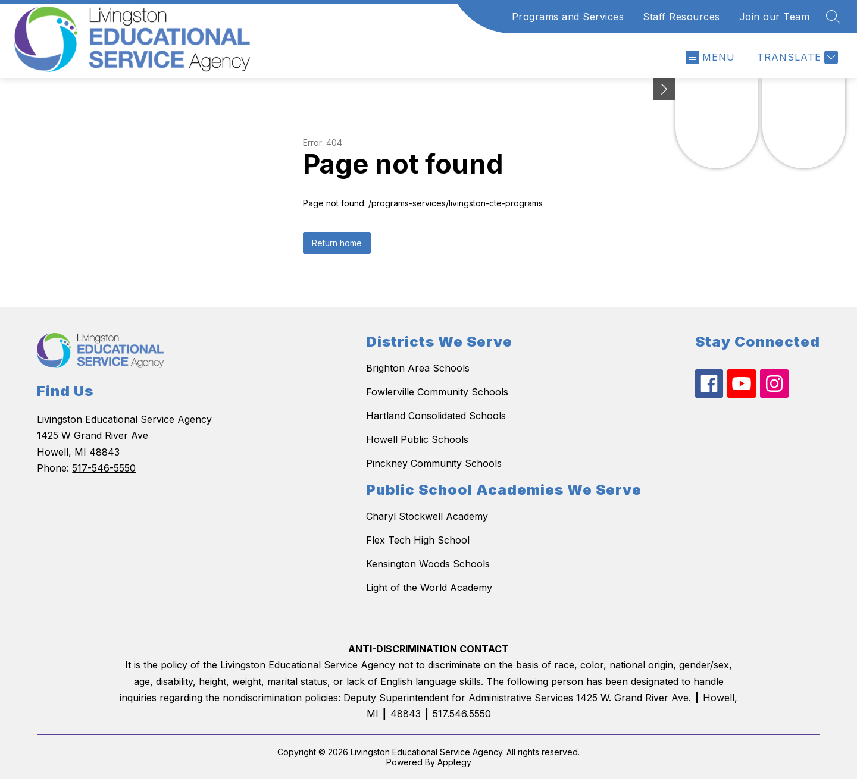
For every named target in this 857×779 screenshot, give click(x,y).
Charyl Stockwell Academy (427, 516)
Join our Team (774, 17)
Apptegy (454, 762)
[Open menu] (710, 57)
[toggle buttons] (664, 89)
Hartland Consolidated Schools (436, 416)
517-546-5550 (104, 468)
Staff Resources (681, 17)
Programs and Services (568, 17)
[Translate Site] (796, 57)
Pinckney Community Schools (434, 463)
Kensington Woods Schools (428, 564)
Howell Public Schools (417, 439)
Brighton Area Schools (418, 368)
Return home (337, 243)
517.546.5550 (462, 714)
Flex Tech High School (418, 540)
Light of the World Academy (429, 587)
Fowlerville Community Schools (437, 392)
